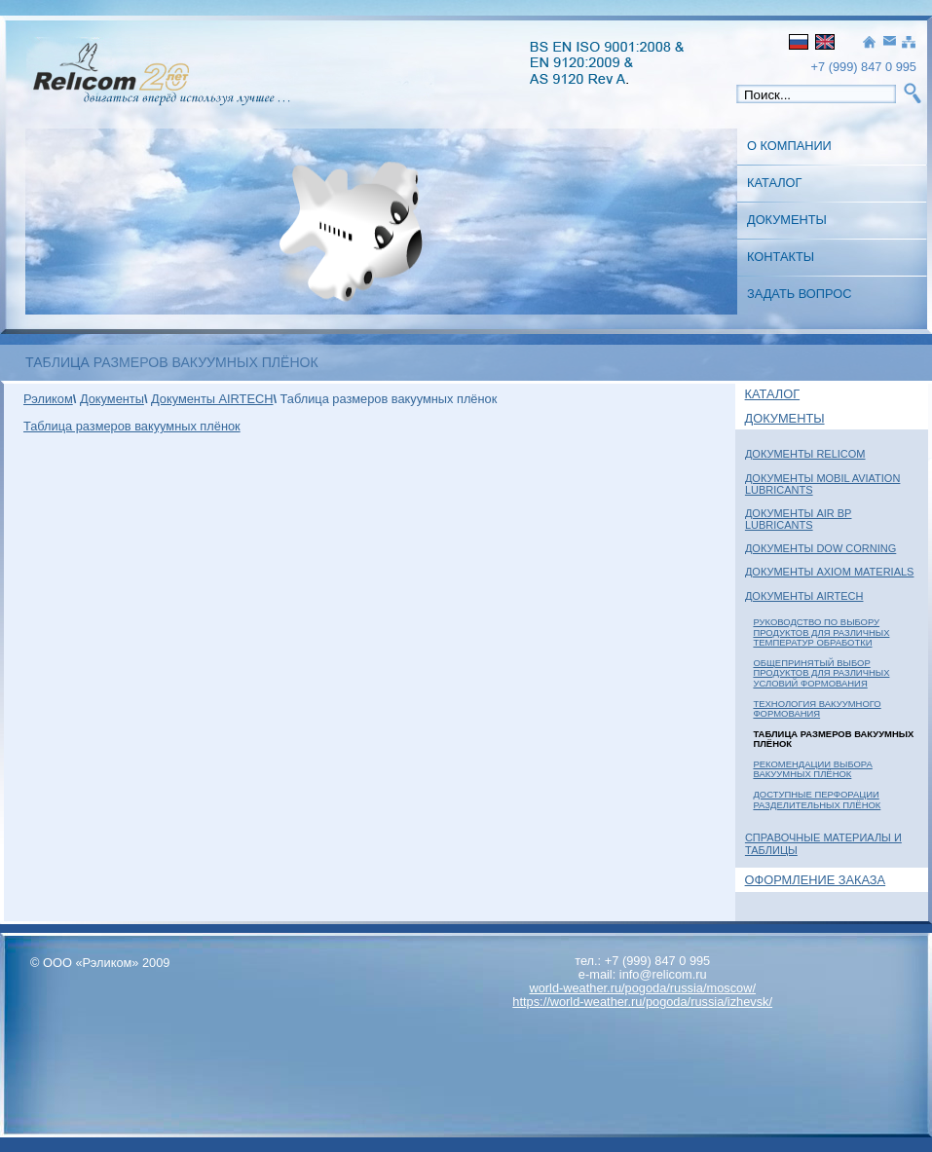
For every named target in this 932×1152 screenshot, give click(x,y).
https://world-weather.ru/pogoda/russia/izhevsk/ (642, 1001)
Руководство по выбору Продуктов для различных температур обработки (821, 632)
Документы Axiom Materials (829, 571)
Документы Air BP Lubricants (798, 519)
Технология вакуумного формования (816, 708)
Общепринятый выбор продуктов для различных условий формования (821, 672)
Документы (787, 219)
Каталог (774, 182)
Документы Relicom (805, 454)
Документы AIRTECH (804, 596)
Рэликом (48, 398)
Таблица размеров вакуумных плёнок (132, 426)
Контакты (780, 256)
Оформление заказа (815, 880)
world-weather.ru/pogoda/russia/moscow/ (642, 988)
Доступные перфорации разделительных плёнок (816, 799)
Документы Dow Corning (820, 548)
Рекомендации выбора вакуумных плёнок (812, 769)
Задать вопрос (799, 293)
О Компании (789, 145)
